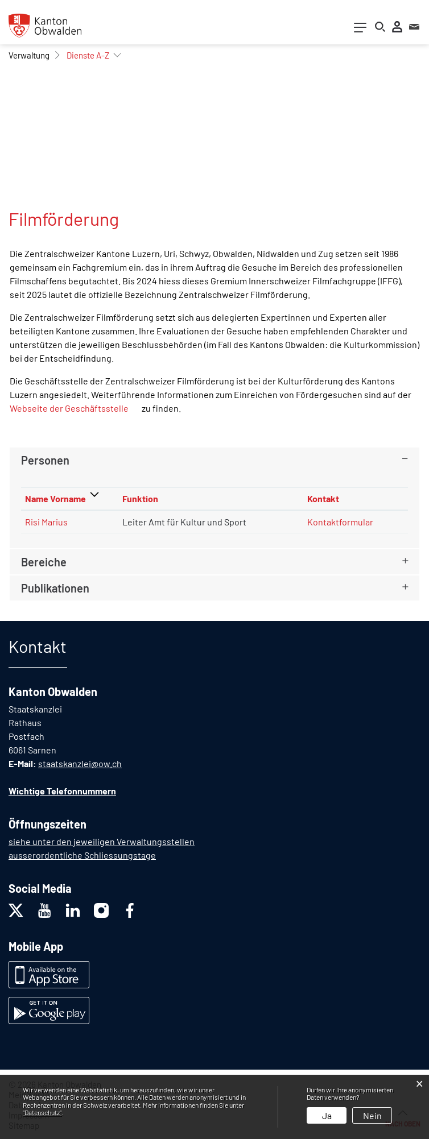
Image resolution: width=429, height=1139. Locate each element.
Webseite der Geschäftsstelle (75, 408)
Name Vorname (55, 498)
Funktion (140, 498)
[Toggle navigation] (360, 30)
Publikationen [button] (55, 588)
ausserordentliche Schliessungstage (82, 855)
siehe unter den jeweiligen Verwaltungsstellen (102, 841)
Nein (372, 1115)
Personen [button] (45, 460)
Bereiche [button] (44, 562)
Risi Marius (46, 521)
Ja (327, 1115)
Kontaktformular (340, 521)
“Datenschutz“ (42, 1112)
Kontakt (323, 498)
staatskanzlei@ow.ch (80, 763)
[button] (29, 55)
